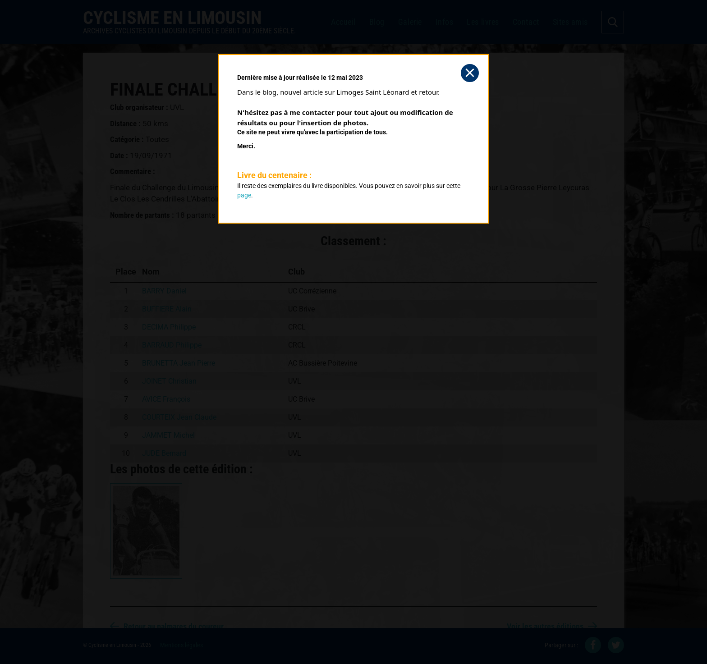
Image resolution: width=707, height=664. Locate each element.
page (244, 195)
